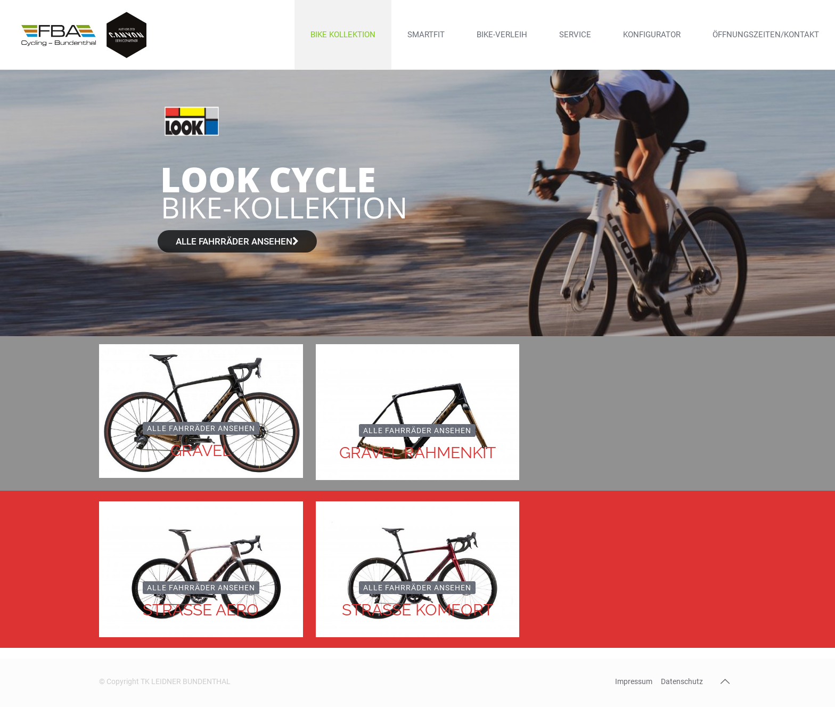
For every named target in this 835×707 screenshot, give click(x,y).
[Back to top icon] (725, 681)
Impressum (633, 681)
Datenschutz (682, 681)
